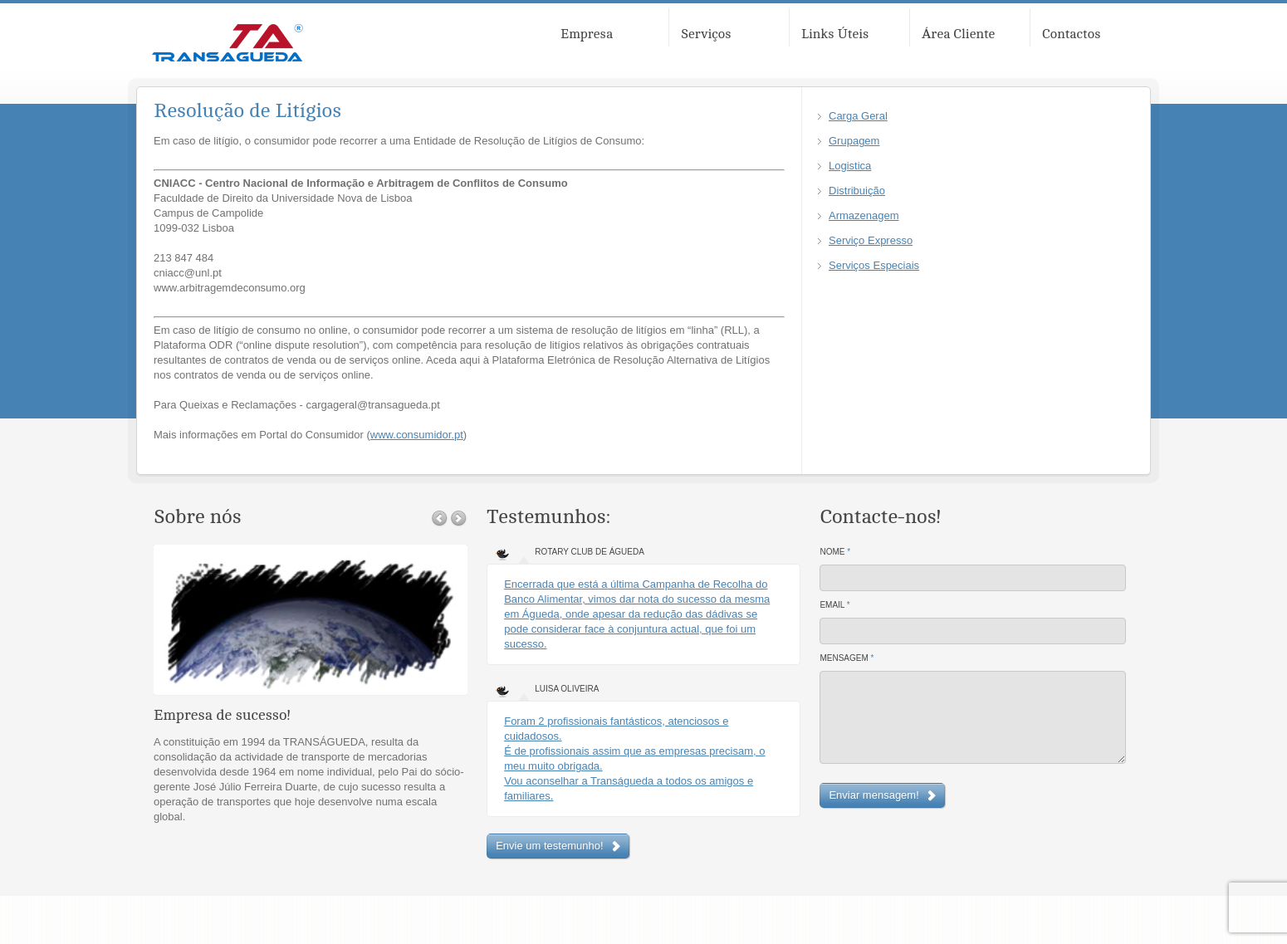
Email (834, 604)
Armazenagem (864, 215)
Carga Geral (858, 116)
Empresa (586, 34)
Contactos (1071, 34)
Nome (835, 551)
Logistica (850, 165)
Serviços (706, 34)
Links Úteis (835, 34)
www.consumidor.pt (416, 434)
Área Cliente (958, 34)
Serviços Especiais (874, 265)
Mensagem (846, 658)
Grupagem (854, 141)
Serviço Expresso (871, 240)
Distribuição (857, 190)
